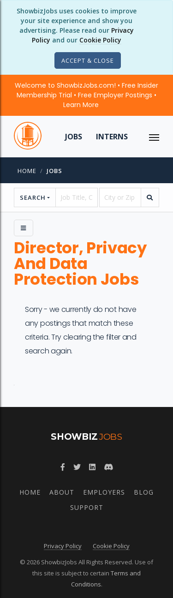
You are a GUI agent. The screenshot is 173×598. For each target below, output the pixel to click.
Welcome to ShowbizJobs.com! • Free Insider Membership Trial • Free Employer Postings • (86, 95)
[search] (150, 197)
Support (86, 507)
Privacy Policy (63, 546)
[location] (120, 197)
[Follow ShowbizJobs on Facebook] (62, 467)
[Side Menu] (23, 228)
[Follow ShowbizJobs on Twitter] (77, 467)
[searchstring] (76, 197)
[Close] (87, 60)
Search (33, 197)
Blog (144, 492)
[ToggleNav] (154, 136)
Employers (104, 492)
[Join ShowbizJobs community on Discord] (108, 467)
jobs (54, 171)
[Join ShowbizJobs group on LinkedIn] (92, 467)
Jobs (73, 137)
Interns (112, 137)
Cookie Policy (100, 40)
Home (27, 171)
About (61, 492)
